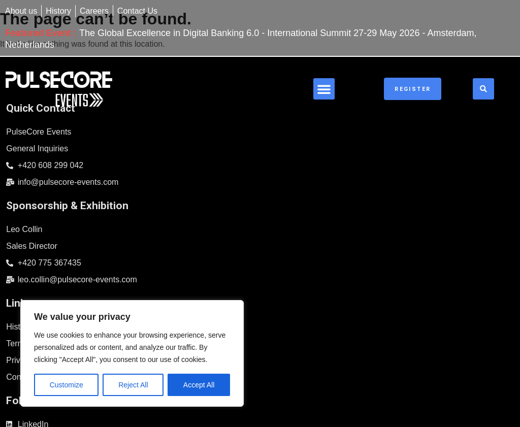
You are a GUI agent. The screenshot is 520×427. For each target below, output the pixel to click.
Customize (66, 385)
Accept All (198, 385)
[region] (132, 353)
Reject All (133, 385)
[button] (374, 84)
